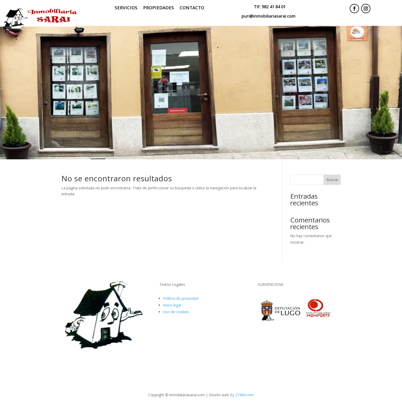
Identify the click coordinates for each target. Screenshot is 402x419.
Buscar (332, 179)
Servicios (126, 8)
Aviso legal (172, 305)
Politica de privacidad (180, 298)
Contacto (192, 8)
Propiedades (158, 8)
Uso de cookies (176, 311)
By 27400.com (242, 394)
